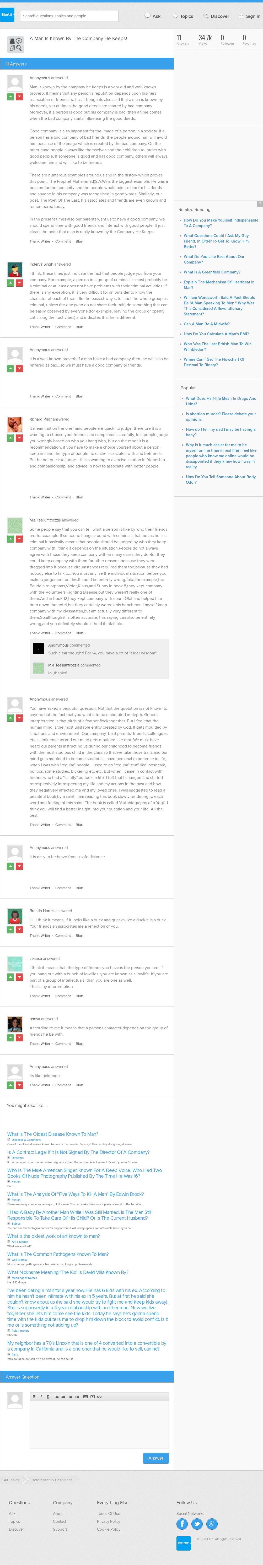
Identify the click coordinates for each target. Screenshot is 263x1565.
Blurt (79, 241)
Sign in (249, 16)
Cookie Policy (108, 1529)
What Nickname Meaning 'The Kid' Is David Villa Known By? (67, 1273)
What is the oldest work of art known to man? (53, 1236)
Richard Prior (41, 419)
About (58, 1513)
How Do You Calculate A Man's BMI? (216, 334)
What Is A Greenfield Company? (212, 272)
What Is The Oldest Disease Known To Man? (52, 1134)
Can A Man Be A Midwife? (207, 324)
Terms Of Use (108, 1513)
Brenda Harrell (42, 910)
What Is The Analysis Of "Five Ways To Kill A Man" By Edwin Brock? (75, 1194)
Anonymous (40, 78)
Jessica (36, 958)
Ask (152, 16)
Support (60, 1529)
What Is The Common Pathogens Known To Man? (58, 1254)
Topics (182, 16)
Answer (155, 1458)
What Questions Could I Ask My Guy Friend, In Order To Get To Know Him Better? (216, 241)
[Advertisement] (90, 378)
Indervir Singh (41, 264)
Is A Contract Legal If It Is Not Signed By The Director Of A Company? (78, 1152)
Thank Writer (40, 241)
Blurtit (7, 15)
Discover (215, 16)
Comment (63, 241)
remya (35, 1019)
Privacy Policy (108, 1521)
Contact (59, 1521)
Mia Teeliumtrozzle (45, 520)
